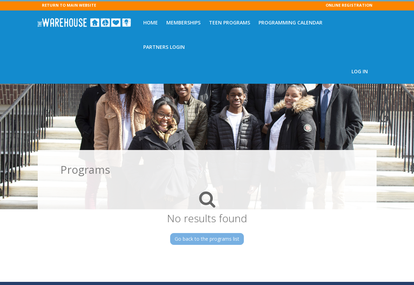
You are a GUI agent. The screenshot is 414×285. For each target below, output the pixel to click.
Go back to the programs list (207, 238)
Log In (359, 71)
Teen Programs (229, 22)
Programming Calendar (290, 22)
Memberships (183, 22)
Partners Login (164, 47)
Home (150, 22)
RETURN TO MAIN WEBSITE (69, 5)
